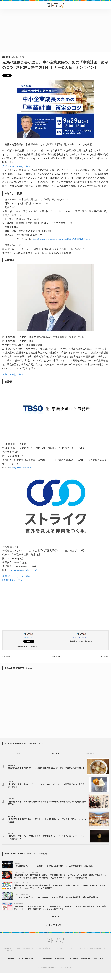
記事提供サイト (60, 958)
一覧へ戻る (55, 656)
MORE (55, 916)
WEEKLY (55, 753)
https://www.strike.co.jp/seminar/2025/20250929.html (61, 238)
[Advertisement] (55, 30)
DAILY (20, 753)
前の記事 (6, 656)
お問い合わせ (73, 958)
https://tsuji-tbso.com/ (21, 467)
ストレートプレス (55, 924)
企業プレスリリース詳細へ (16, 576)
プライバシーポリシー (25, 958)
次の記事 (105, 656)
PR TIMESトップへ (12, 580)
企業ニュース (98, 958)
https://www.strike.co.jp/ (23, 570)
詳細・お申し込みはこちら (16, 166)
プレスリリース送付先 (44, 958)
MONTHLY (91, 753)
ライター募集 (86, 958)
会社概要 (11, 958)
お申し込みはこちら (13, 374)
